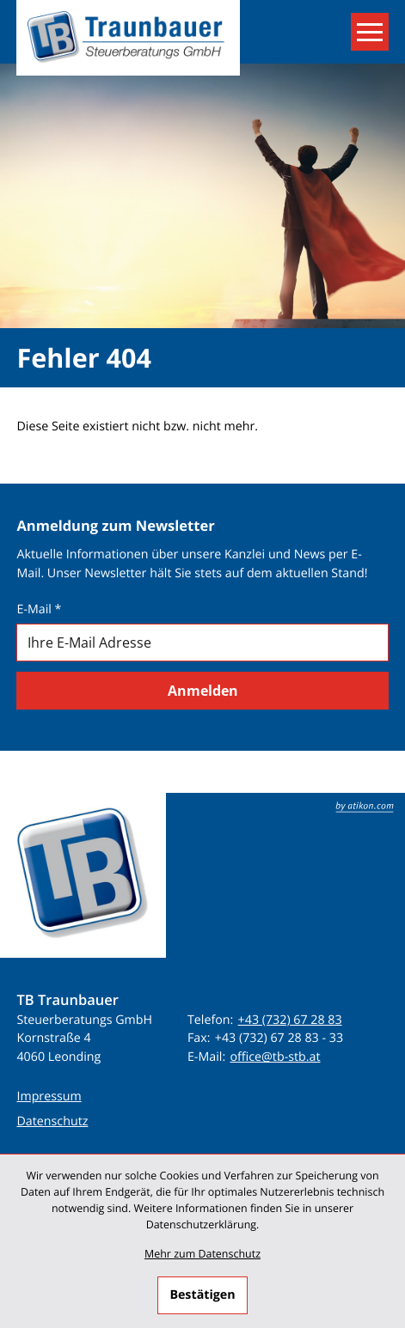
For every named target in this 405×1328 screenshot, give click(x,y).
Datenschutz (52, 1121)
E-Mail (38, 609)
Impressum (48, 1096)
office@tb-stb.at (275, 1056)
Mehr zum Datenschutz (202, 1253)
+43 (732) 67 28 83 (290, 1019)
